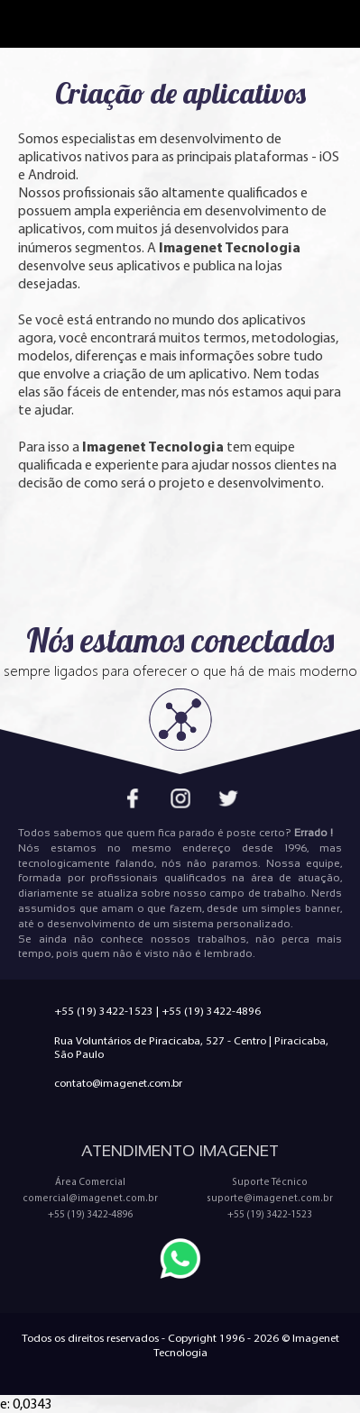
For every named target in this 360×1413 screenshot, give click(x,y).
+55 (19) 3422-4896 (211, 1010)
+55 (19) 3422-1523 (103, 1010)
